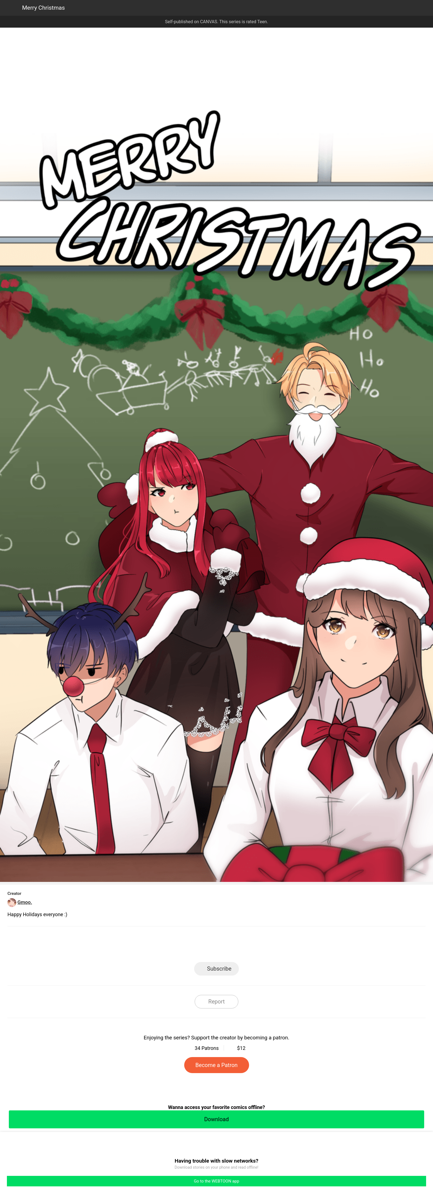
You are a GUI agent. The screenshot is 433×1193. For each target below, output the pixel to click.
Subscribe (219, 968)
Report (216, 1001)
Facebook (192, 946)
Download (216, 1119)
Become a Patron (217, 1065)
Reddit (266, 946)
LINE (167, 946)
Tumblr (241, 946)
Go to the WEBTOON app (216, 1181)
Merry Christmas (43, 7)
